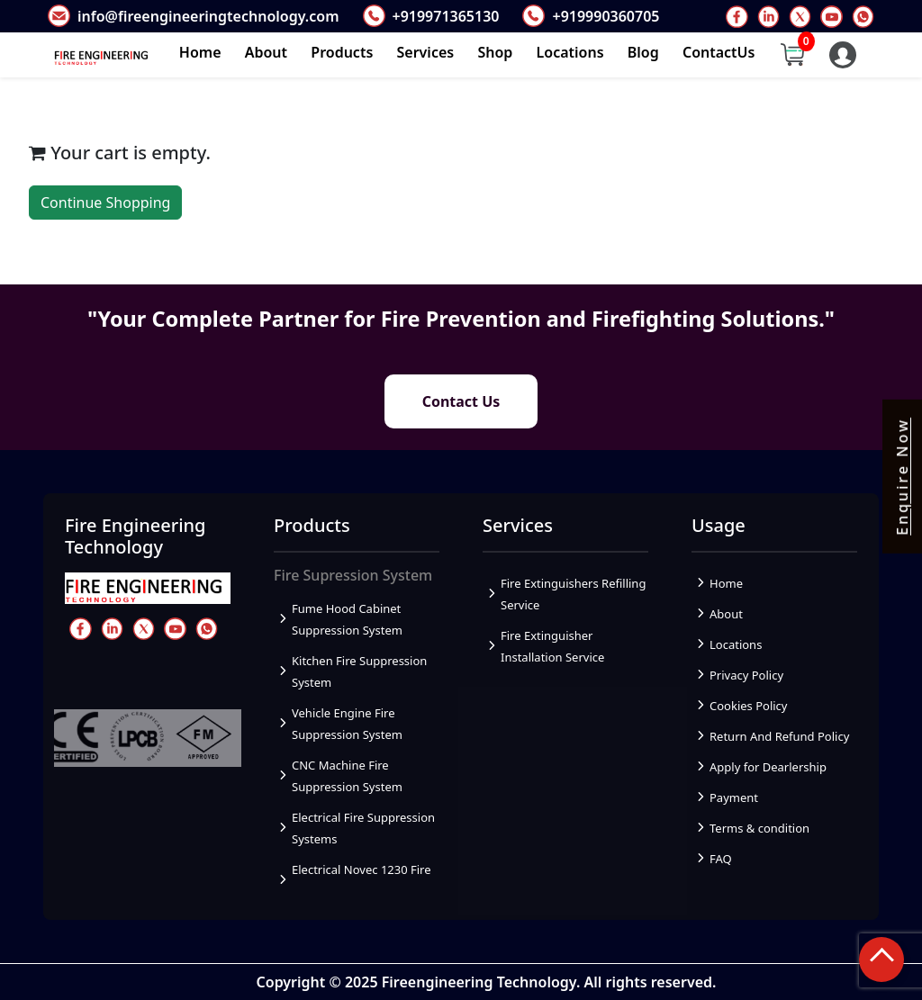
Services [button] (426, 52)
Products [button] (342, 52)
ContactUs (718, 52)
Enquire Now (902, 477)
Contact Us (461, 401)
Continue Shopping (105, 202)
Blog (643, 52)
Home (200, 52)
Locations (570, 52)
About (266, 52)
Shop (494, 52)
